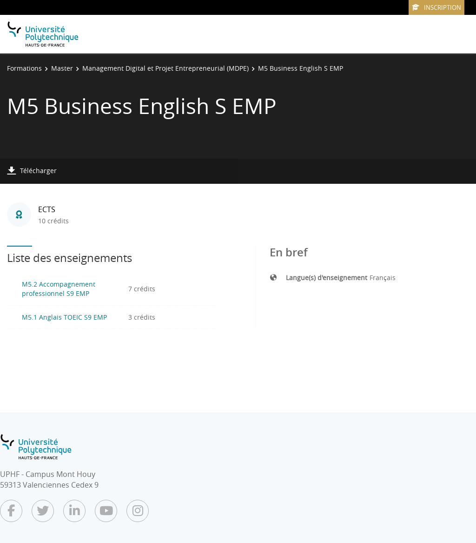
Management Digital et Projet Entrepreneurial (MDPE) (165, 68)
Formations (24, 68)
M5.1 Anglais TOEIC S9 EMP (64, 317)
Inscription (436, 7)
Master (62, 68)
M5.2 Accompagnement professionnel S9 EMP (58, 289)
